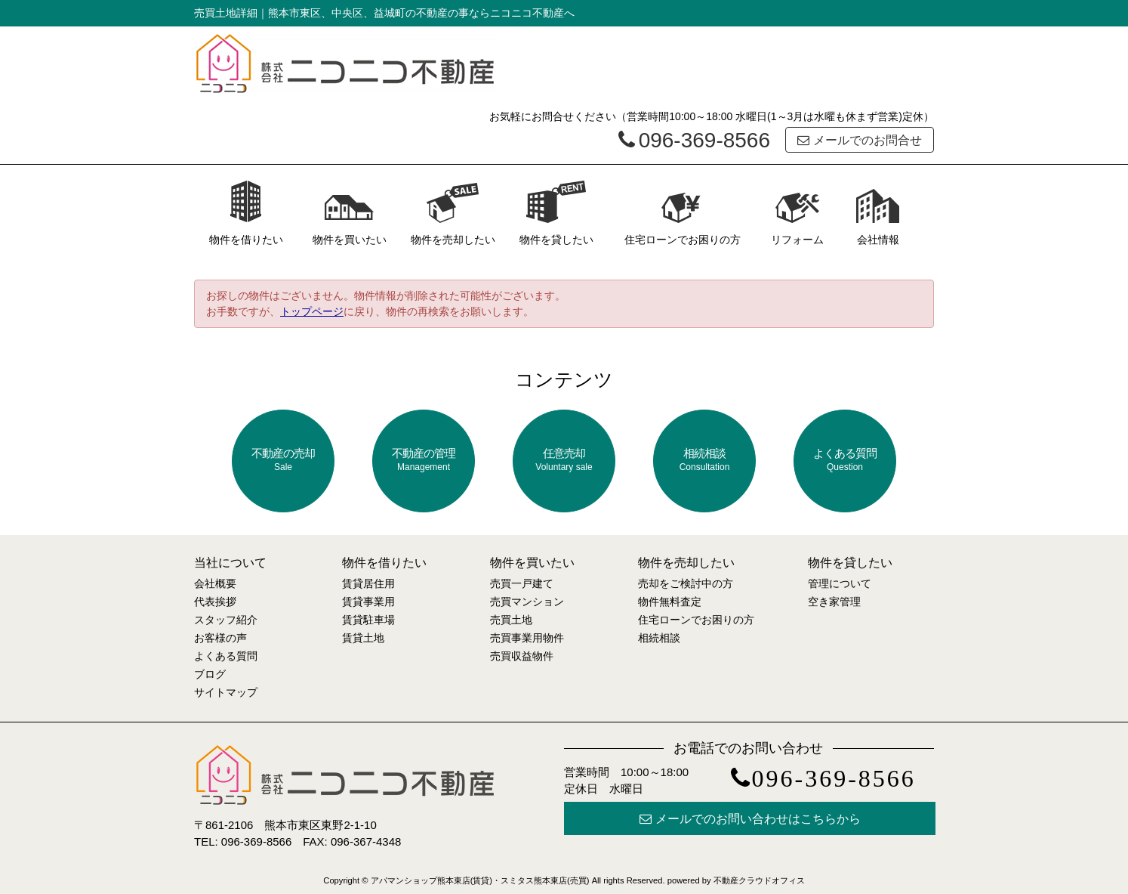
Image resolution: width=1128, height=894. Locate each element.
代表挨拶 (215, 601)
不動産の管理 (423, 460)
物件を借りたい (246, 213)
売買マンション (527, 601)
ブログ (210, 674)
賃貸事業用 (368, 601)
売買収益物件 (521, 656)
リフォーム (797, 213)
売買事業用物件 (527, 638)
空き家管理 (834, 601)
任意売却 (564, 460)
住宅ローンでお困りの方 (682, 213)
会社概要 (215, 583)
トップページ (312, 311)
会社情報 (878, 213)
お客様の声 (220, 638)
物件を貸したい (556, 213)
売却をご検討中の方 (685, 583)
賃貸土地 (363, 638)
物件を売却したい (453, 213)
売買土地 (511, 620)
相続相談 (704, 460)
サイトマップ (225, 692)
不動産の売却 (283, 460)
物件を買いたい (350, 213)
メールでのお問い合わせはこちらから (750, 818)
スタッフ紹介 (225, 620)
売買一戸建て (521, 583)
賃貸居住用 (368, 583)
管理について (839, 583)
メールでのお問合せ (859, 140)
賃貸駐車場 (368, 620)
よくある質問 (844, 460)
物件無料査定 (669, 601)
